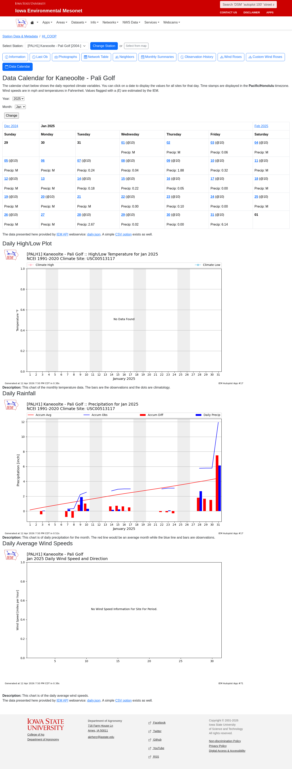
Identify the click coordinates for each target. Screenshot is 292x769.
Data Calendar (17, 66)
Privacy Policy (218, 746)
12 (6, 178)
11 (256, 160)
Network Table (96, 57)
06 (43, 160)
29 (123, 214)
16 (168, 178)
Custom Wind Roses (265, 57)
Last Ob (40, 57)
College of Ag (35, 734)
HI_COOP (49, 36)
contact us (228, 12)
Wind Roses (231, 57)
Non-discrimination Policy (225, 741)
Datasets (77, 22)
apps (270, 12)
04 (256, 142)
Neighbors (124, 57)
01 (123, 142)
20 (43, 196)
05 (6, 160)
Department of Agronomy (43, 739)
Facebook (157, 723)
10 (212, 160)
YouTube (156, 748)
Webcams (170, 22)
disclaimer (252, 12)
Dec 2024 (11, 126)
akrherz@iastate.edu (101, 737)
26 (6, 214)
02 (168, 142)
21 (79, 196)
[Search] (248, 4)
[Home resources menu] (34, 23)
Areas (60, 22)
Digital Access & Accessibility (227, 750)
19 (6, 196)
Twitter (154, 731)
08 (123, 160)
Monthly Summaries (157, 57)
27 (43, 214)
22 (123, 196)
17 (212, 178)
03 (212, 142)
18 (256, 178)
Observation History (197, 57)
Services (150, 22)
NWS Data (130, 22)
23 (168, 196)
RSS (153, 757)
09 (168, 160)
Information (15, 57)
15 (123, 178)
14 (79, 178)
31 (212, 214)
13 (43, 178)
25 (256, 196)
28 (79, 214)
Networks (109, 22)
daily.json (94, 234)
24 (212, 196)
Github (154, 740)
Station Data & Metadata (20, 36)
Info (93, 22)
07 (79, 160)
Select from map (136, 45)
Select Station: (12, 46)
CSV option (123, 234)
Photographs (66, 57)
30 (168, 214)
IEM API (62, 234)
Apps (46, 22)
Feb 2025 (261, 126)
